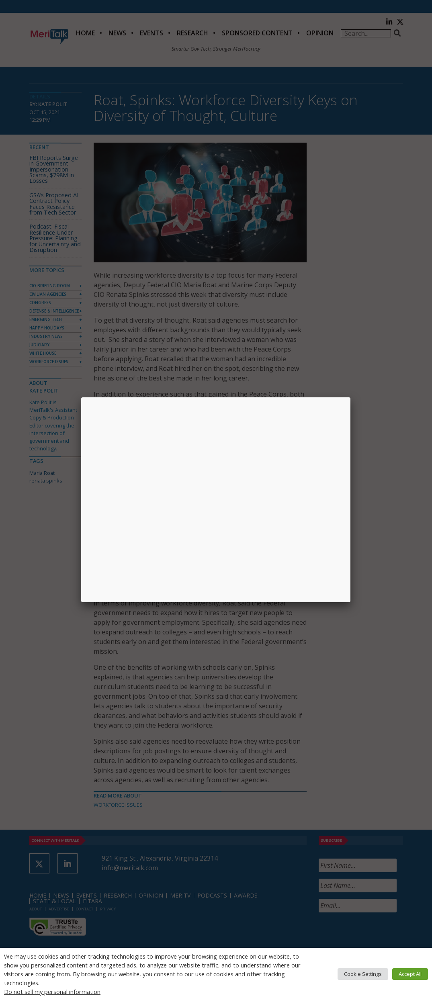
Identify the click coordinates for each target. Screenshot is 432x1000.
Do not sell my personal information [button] (52, 992)
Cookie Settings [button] (363, 974)
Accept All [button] (410, 974)
